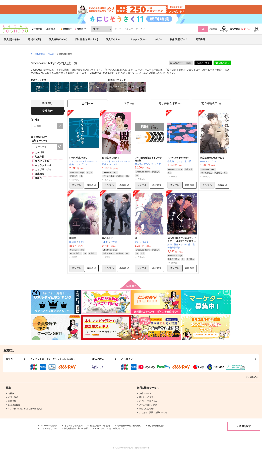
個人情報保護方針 (157, 428)
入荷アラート (180, 64)
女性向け (80, 30)
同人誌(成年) (34, 40)
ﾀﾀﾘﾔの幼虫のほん (115, 71)
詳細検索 (213, 30)
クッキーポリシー (49, 430)
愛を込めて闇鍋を (176, 71)
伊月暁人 (35, 74)
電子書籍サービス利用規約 (129, 428)
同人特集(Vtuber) (58, 40)
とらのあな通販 (38, 55)
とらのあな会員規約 (74, 428)
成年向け (50, 30)
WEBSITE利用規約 (49, 428)
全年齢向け (36, 30)
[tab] (129, 105)
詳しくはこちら (252, 379)
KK (42, 74)
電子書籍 (200, 40)
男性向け (66, 30)
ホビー (158, 40)
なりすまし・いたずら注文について (111, 430)
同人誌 (51, 55)
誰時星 (72, 240)
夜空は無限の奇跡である (212, 159)
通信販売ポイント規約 (100, 428)
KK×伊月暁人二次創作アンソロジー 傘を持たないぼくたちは (181, 243)
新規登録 (235, 30)
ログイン (245, 30)
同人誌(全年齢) (12, 40)
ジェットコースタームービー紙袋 (143, 71)
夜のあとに (107, 240)
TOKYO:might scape (177, 159)
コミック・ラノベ (137, 40)
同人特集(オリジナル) (86, 40)
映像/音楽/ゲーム (178, 40)
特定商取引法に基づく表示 (76, 430)
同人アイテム (113, 40)
